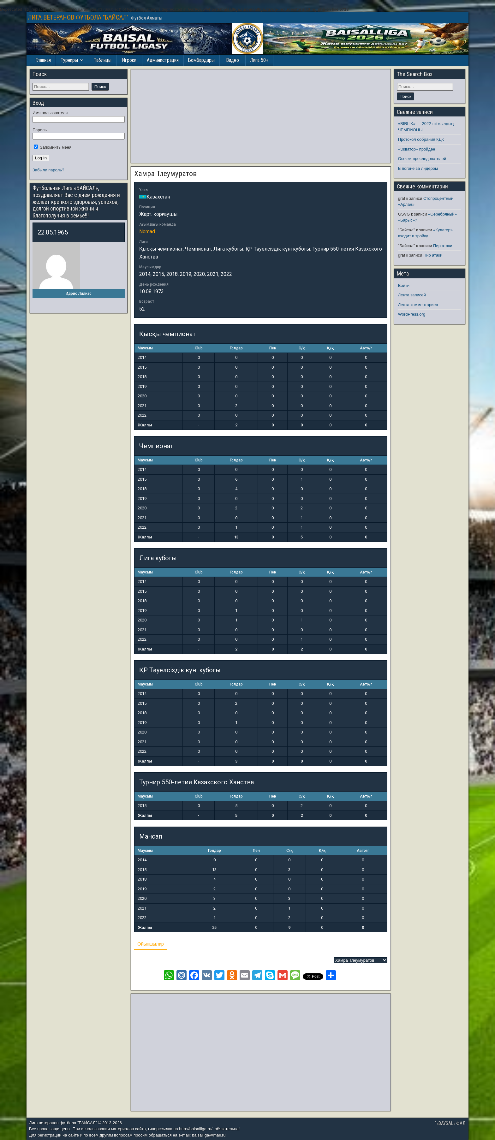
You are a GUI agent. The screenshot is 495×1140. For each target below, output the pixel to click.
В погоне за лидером (418, 168)
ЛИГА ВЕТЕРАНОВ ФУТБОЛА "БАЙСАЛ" (78, 17)
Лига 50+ (259, 60)
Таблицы (102, 60)
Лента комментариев (418, 304)
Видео (232, 60)
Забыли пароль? (48, 170)
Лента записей (412, 295)
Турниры (69, 60)
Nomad (147, 232)
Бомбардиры (201, 60)
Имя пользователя (50, 112)
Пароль (40, 130)
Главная (43, 60)
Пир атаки (442, 245)
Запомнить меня (52, 147)
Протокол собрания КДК (421, 139)
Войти (403, 285)
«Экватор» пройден (416, 149)
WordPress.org (411, 314)
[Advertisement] (261, 116)
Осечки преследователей (422, 158)
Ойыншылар (150, 944)
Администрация (163, 60)
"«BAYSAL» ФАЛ (450, 1123)
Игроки (129, 60)
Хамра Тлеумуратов (165, 173)
